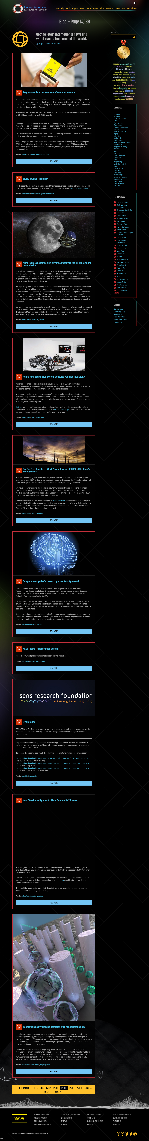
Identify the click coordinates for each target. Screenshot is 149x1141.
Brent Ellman (121, 274)
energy (33, 417)
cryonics (117, 186)
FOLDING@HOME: (91, 1121)
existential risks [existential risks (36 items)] (117, 77)
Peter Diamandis (120, 119)
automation (118, 149)
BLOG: (62, 1118)
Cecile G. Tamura (123, 248)
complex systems (120, 177)
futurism (39, 624)
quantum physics (40, 154)
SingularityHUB (119, 322)
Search (133, 36)
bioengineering (119, 155)
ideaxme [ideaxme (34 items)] (115, 83)
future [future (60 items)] (128, 77)
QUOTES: (115, 1124)
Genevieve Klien (123, 202)
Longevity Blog (119, 312)
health (48, 1065)
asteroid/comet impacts (122, 142)
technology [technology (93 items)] (129, 96)
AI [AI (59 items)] (119, 64)
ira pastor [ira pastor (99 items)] (118, 85)
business (117, 170)
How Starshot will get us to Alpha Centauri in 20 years (50, 800)
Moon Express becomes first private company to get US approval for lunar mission (57, 264)
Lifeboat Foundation (25, 1133)
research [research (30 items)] (125, 94)
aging (116, 134)
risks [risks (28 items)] (129, 93)
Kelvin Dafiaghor (123, 227)
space (47, 154)
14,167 (71, 1088)
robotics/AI (33, 661)
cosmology (118, 181)
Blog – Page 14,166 (74, 22)
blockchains (118, 168)
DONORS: (89, 1118)
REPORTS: (63, 1121)
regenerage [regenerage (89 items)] (128, 91)
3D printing (118, 114)
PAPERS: (63, 1124)
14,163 (41, 1088)
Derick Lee (121, 254)
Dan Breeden (121, 216)
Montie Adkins (122, 285)
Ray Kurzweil (118, 123)
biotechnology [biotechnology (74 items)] (118, 72)
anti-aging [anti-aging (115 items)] (130, 64)
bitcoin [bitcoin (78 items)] (126, 72)
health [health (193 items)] (119, 79)
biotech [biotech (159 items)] (128, 69)
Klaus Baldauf (25, 1065)
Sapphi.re (45, 1133)
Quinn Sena (121, 213)
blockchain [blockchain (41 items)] (132, 72)
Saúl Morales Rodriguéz (122, 206)
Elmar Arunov (25, 661)
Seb (118, 276)
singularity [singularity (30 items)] (132, 94)
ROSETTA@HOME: (39, 1124)
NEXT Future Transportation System (40, 649)
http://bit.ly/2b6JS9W (79, 188)
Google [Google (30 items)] (113, 80)
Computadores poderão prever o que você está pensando (51, 581)
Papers (89, 8)
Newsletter (109, 8)
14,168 (79, 1088)
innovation (33, 896)
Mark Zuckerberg (120, 132)
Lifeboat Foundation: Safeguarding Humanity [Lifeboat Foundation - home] (30, 8)
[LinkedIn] (126, 1134)
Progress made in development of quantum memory (49, 93)
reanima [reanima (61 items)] (121, 91)
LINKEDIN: (89, 1115)
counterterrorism (120, 183)
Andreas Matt (25, 896)
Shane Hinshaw (123, 259)
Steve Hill (24, 776)
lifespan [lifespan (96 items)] (116, 88)
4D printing (118, 116)
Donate (95, 8)
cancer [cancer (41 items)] (120, 75)
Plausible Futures (120, 320)
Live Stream (29, 722)
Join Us (102, 8)
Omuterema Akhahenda (121, 241)
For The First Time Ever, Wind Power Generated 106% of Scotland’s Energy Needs (56, 470)
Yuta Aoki (120, 251)
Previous (25, 1088)
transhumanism (50, 194)
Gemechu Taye (122, 224)
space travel (40, 896)
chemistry (117, 173)
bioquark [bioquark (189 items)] (120, 69)
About (58, 8)
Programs (75, 8)
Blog (62, 8)
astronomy (118, 145)
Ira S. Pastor (121, 288)
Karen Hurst (25, 154)
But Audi (19, 407)
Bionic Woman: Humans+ (35, 179)
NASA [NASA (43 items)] (129, 89)
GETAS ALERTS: (117, 1115)
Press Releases (132, 8)
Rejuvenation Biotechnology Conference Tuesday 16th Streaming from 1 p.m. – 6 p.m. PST (53, 758)
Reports (82, 8)
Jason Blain (121, 282)
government (35, 320)
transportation (40, 417)
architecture (118, 140)
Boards (68, 8)
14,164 (48, 1088)
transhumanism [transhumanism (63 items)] (120, 99)
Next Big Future (119, 317)
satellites (41, 320)
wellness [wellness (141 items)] (129, 99)
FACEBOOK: (37, 1115)
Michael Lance (122, 279)
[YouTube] (130, 1134)
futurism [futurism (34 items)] (133, 77)
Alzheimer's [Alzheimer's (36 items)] (123, 64)
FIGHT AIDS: (37, 1121)
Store (123, 8)
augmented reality (120, 147)
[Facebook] (118, 1134)
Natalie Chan (121, 268)
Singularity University (121, 127)
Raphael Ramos (123, 262)
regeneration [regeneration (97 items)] (118, 93)
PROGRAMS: (116, 1121)
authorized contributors (53, 43)
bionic (116, 160)
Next (56, 1092)
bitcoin (116, 166)
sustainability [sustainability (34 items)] (121, 96)
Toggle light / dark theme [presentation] (134, 3)
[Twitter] (122, 1134)
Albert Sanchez (25, 194)
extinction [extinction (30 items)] (124, 77)
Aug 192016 (19, 93)
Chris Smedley (122, 291)
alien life (117, 136)
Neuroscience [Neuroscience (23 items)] (133, 88)
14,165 (55, 1088)
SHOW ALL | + (117, 293)
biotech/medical (35, 194)
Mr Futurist (118, 314)
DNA (115, 121)
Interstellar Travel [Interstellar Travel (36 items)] (131, 83)
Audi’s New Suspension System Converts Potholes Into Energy (54, 377)
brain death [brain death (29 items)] (115, 75)
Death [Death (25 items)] (134, 74)
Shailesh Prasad (26, 320)
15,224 (46, 1092)
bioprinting (118, 162)
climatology (118, 175)
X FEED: (36, 1118)
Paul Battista (121, 221)
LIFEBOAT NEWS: (65, 1115)
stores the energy (61, 409)
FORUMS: (89, 1124)
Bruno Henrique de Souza (28, 624)
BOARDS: (115, 1118)
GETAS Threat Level (19, 1119)
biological (117, 158)
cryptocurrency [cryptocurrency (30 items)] (126, 75)
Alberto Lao (121, 257)
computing (32, 154)
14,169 (86, 1088)
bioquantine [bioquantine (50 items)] (129, 67)
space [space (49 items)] (116, 96)
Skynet (116, 129)
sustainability (39, 513)
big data (117, 153)
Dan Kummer (122, 238)
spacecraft (59, 880)
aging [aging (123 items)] (115, 64)
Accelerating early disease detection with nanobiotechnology (54, 1027)
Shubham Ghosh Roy (125, 210)
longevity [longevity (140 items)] (123, 88)
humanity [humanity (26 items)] (134, 80)
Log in (41, 43)
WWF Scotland (59, 501)
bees (115, 151)
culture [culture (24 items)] (131, 74)
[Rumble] (135, 1134)
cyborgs (43, 194)
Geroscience (118, 309)
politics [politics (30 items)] (116, 91)
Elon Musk (118, 125)
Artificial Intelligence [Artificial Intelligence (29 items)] (120, 67)
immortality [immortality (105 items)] (121, 82)
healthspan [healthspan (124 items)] (127, 80)
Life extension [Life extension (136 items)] (128, 85)
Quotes (117, 8)
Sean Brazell (121, 265)
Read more (54, 161)
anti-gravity (118, 138)
